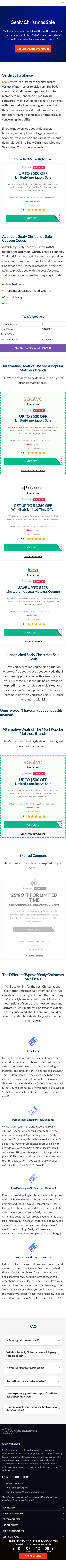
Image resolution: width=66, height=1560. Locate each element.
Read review (33, 404)
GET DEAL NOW (33, 1556)
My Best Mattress (10, 1450)
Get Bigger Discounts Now (33, 48)
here (42, 1491)
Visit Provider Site (33, 556)
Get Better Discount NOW (33, 348)
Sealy (5, 81)
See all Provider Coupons (33, 470)
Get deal (33, 218)
